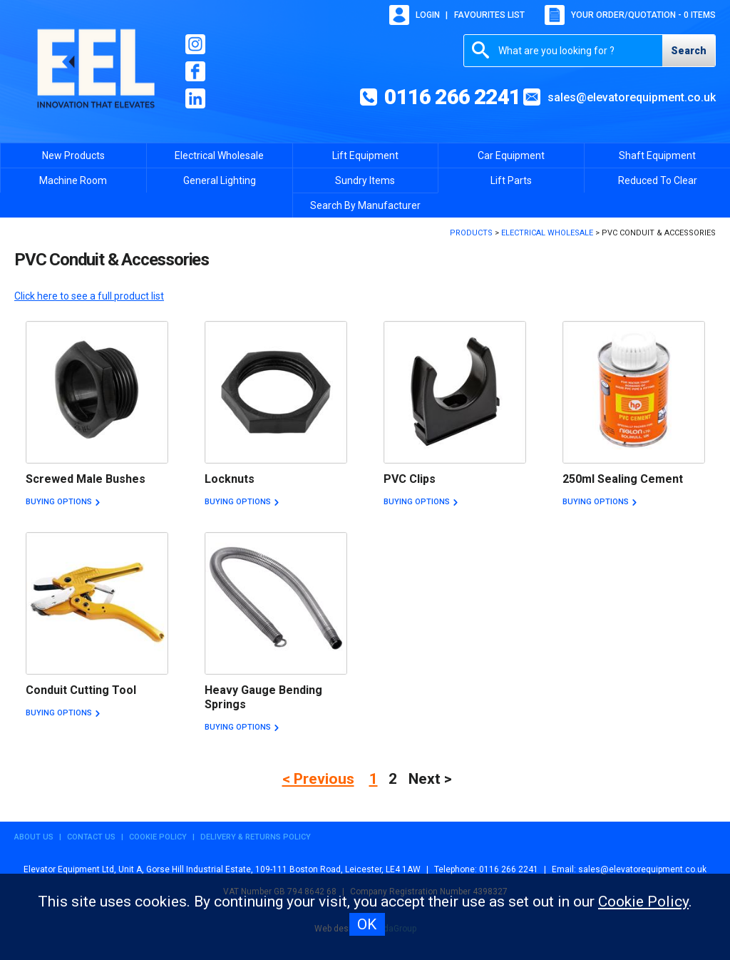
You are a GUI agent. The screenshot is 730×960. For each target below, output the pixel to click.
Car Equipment (511, 155)
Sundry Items (365, 180)
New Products (73, 155)
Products (471, 233)
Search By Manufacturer (365, 205)
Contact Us (91, 837)
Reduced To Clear (657, 180)
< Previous (318, 778)
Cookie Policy (158, 837)
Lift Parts (511, 180)
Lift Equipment (365, 155)
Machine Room (73, 180)
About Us (33, 837)
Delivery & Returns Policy (255, 837)
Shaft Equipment (657, 155)
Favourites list (489, 15)
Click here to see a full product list (89, 296)
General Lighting (219, 180)
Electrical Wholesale (219, 155)
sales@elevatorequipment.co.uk (632, 97)
